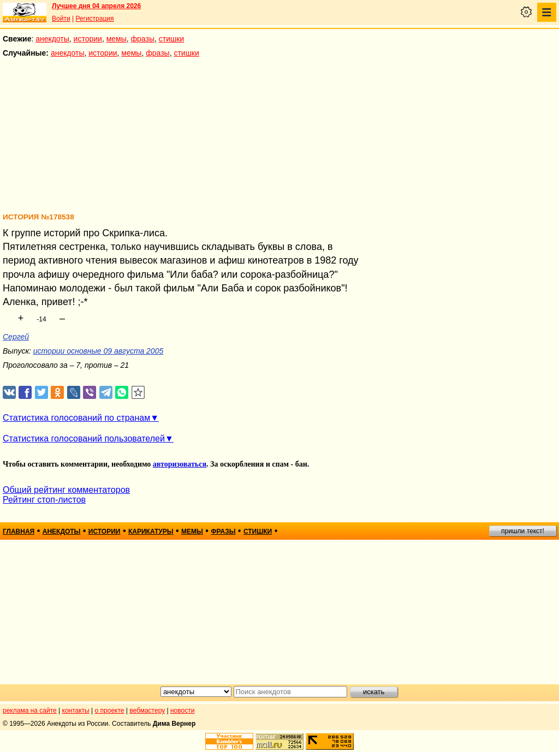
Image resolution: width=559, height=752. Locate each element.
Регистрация (94, 18)
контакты (76, 710)
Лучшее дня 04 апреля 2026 (96, 6)
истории (88, 38)
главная (18, 531)
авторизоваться (179, 464)
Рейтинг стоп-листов (44, 499)
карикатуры (151, 531)
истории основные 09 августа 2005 (98, 351)
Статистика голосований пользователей (84, 438)
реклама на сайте (30, 710)
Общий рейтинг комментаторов (66, 489)
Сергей (16, 336)
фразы (142, 38)
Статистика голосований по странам (76, 417)
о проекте (109, 710)
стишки (171, 38)
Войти (61, 18)
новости (182, 710)
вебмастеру (147, 710)
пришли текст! (522, 531)
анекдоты (52, 38)
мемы (116, 38)
